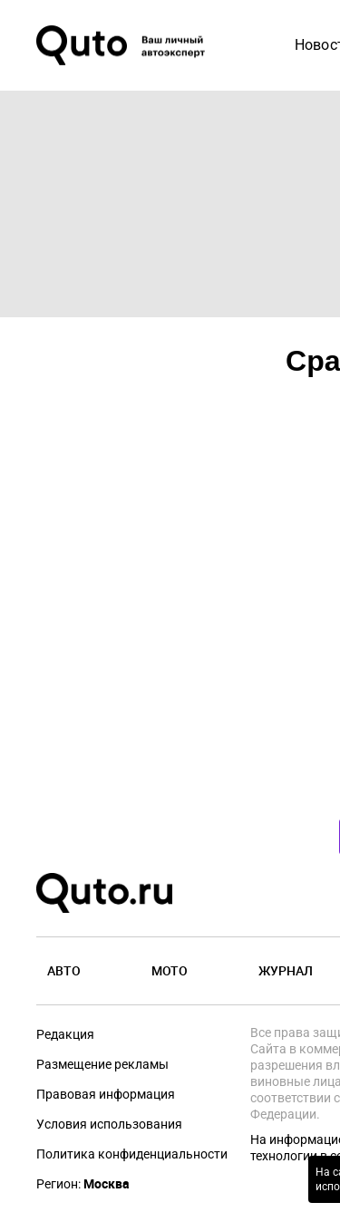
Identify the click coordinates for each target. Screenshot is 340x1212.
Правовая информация (105, 1094)
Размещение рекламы (102, 1064)
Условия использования (109, 1124)
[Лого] (122, 45)
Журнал (285, 970)
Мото (169, 970)
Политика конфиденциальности (132, 1154)
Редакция (65, 1034)
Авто (64, 970)
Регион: (83, 1184)
